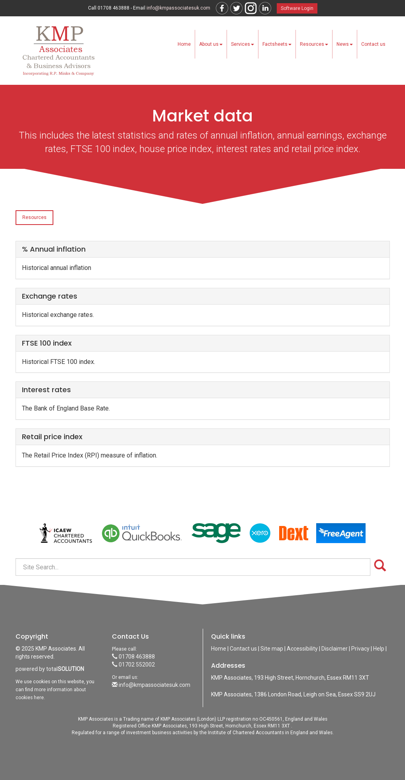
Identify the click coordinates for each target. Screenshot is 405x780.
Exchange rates (49, 296)
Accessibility (302, 648)
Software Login (297, 8)
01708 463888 (133, 656)
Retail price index (52, 437)
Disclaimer (334, 648)
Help (378, 648)
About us (211, 44)
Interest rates (46, 390)
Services (242, 44)
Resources (314, 44)
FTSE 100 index (47, 343)
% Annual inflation (54, 249)
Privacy (360, 648)
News (345, 44)
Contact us (373, 44)
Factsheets (277, 44)
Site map (271, 648)
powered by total (50, 669)
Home (184, 44)
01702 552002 (133, 664)
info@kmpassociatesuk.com (178, 8)
